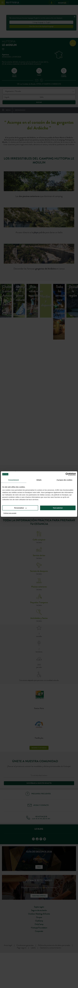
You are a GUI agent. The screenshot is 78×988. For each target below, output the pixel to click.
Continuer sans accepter (9, 513)
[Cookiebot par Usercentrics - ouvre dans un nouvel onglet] (67, 474)
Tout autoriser (58, 508)
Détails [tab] (39, 480)
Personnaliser (20, 508)
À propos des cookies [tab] (64, 480)
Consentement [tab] (13, 480)
